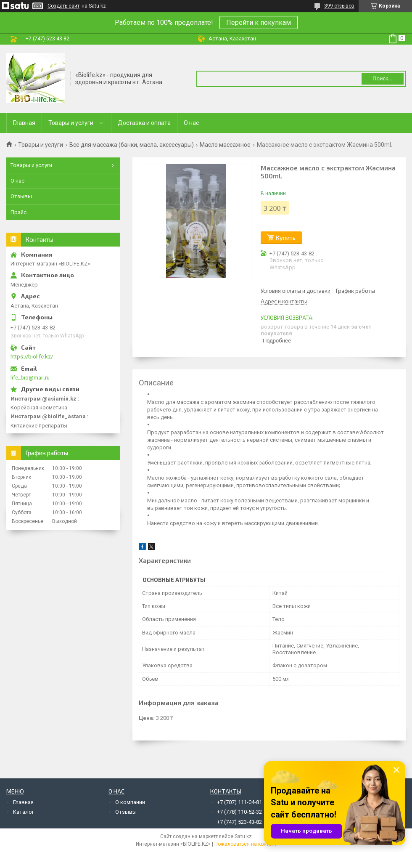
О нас (191, 122)
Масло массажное (225, 144)
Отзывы (21, 196)
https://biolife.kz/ (32, 356)
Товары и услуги (70, 122)
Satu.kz (243, 836)
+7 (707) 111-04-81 (239, 802)
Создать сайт (63, 6)
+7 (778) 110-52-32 (239, 812)
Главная (24, 122)
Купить (286, 237)
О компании (130, 802)
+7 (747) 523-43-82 (239, 822)
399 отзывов (339, 6)
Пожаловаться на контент (245, 844)
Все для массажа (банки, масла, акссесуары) (131, 144)
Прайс (18, 212)
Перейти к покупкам (258, 23)
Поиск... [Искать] (382, 78)
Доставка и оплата (144, 122)
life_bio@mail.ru (30, 377)
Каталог (23, 812)
